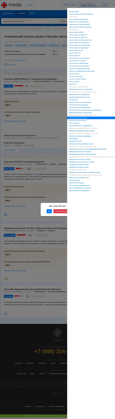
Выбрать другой (61, 211)
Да (49, 211)
